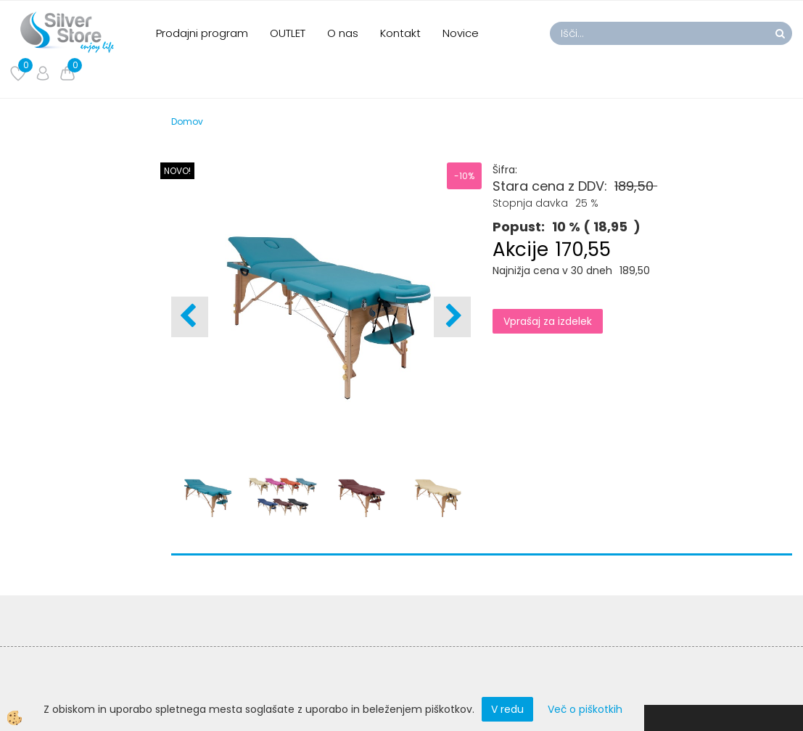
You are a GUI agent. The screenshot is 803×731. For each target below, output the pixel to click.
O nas (342, 33)
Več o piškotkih (585, 709)
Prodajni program (202, 33)
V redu (507, 709)
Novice (460, 33)
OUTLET (287, 33)
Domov (187, 121)
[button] (452, 317)
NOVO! (177, 171)
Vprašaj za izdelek (547, 321)
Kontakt (400, 33)
